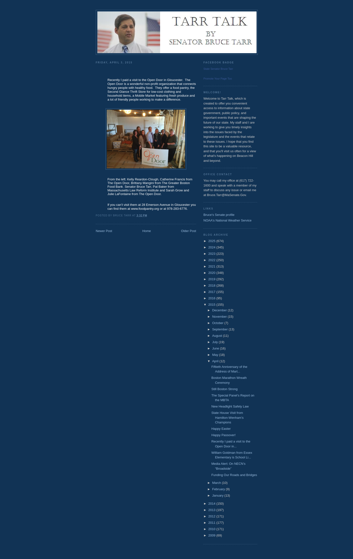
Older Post (188, 231)
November (220, 316)
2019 (212, 279)
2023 (212, 254)
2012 (212, 516)
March (217, 483)
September (220, 329)
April (216, 361)
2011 (212, 522)
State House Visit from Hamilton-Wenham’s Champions (227, 417)
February (219, 489)
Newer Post (104, 231)
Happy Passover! (223, 435)
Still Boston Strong (224, 389)
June (216, 348)
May (215, 355)
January (218, 495)
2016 (212, 298)
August (217, 336)
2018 (212, 285)
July (215, 342)
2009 (212, 535)
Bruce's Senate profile (219, 215)
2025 (212, 241)
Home (146, 231)
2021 (212, 266)
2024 (212, 247)
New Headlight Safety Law (229, 406)
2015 (212, 304)
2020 (212, 273)
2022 (212, 260)
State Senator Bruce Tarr (218, 68)
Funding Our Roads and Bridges (234, 475)
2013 (212, 510)
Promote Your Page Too (217, 78)
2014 (212, 503)
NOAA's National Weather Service (227, 220)
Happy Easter (221, 429)
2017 (212, 292)
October (218, 323)
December (220, 310)
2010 (212, 529)
